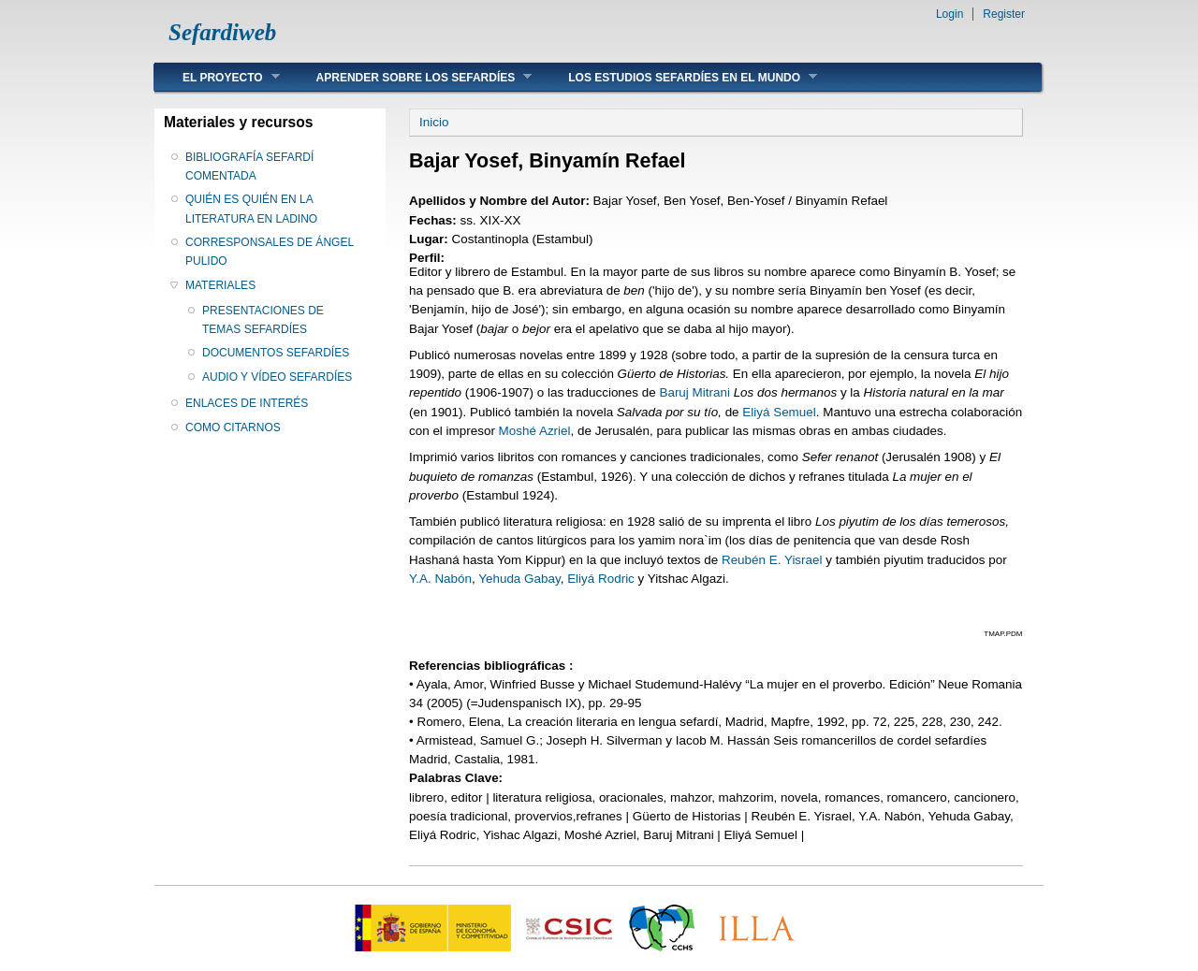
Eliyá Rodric (601, 579)
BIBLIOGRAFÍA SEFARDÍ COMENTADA (249, 166)
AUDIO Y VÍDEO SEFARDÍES (277, 377)
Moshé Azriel (535, 431)
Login (949, 14)
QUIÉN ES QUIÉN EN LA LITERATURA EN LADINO (251, 209)
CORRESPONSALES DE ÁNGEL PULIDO (269, 252)
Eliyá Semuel (778, 412)
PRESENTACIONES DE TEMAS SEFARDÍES (263, 320)
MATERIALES (220, 285)
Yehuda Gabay (519, 579)
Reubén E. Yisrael (772, 560)
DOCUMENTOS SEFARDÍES (275, 352)
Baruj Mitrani (694, 392)
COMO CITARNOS (233, 427)
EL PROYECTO (217, 77)
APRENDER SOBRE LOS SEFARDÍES (410, 77)
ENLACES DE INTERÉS (246, 403)
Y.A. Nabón (440, 579)
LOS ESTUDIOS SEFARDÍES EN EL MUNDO (678, 77)
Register (1004, 14)
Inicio (433, 122)
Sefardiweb (222, 32)
